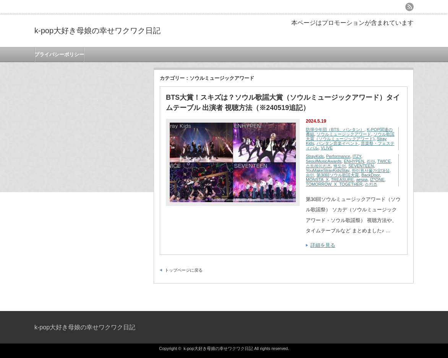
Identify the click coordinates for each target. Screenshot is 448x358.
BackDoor (371, 175)
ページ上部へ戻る (441, 294)
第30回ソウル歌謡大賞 (338, 175)
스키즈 (371, 184)
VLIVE (327, 148)
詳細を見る (322, 245)
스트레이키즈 (318, 166)
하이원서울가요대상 (371, 170)
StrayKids (315, 156)
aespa (362, 179)
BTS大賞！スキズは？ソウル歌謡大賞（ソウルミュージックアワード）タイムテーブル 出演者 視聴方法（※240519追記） (283, 103)
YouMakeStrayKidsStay (327, 170)
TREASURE (342, 179)
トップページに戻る (184, 270)
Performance (338, 156)
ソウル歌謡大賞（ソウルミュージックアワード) (350, 136)
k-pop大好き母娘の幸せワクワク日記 (97, 30)
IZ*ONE (377, 179)
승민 (310, 175)
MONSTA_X (317, 179)
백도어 (339, 166)
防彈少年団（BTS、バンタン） (335, 129)
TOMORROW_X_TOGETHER (334, 184)
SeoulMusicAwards (323, 161)
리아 (371, 161)
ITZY (356, 156)
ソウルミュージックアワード (344, 134)
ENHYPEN (354, 161)
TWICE (384, 161)
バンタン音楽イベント (338, 143)
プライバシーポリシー (59, 54)
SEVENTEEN (361, 166)
